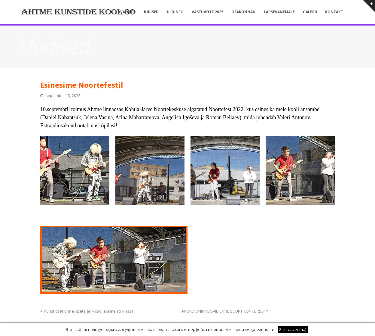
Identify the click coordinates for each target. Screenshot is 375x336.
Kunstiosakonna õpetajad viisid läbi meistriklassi (86, 311)
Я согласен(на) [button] (292, 329)
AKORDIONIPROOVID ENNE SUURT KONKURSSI (224, 311)
